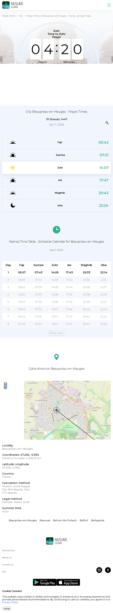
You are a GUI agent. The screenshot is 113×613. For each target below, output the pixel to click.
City (21, 16)
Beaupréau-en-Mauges (23, 520)
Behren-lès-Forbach (65, 520)
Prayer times (8, 16)
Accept (7, 609)
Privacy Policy (10, 602)
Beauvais (45, 520)
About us (7, 557)
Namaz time (8, 550)
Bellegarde (97, 520)
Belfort (84, 520)
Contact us (7, 564)
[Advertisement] (56, 84)
